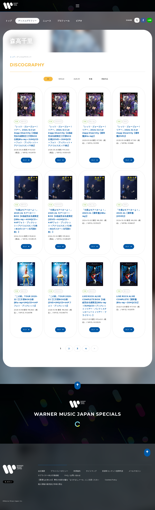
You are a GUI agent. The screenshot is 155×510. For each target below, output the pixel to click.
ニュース (47, 20)
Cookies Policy (111, 480)
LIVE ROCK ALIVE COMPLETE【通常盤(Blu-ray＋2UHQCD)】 (127, 299)
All (48, 79)
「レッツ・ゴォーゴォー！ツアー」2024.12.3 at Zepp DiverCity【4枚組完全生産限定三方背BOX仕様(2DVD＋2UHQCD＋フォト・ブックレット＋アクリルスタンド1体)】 (60, 136)
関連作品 (105, 79)
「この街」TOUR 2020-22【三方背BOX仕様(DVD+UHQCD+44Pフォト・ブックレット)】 (60, 301)
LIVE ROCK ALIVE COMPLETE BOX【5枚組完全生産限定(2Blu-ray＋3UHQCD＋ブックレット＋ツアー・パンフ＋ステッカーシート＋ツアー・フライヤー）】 (94, 305)
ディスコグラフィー (27, 20)
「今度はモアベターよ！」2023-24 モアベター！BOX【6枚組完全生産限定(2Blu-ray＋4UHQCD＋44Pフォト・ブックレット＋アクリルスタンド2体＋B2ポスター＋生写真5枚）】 (26, 221)
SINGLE (61, 79)
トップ (9, 20)
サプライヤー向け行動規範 (48, 475)
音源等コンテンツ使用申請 (112, 471)
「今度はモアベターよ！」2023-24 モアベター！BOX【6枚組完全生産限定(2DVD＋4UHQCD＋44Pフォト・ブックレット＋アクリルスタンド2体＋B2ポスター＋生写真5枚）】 (60, 221)
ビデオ (79, 20)
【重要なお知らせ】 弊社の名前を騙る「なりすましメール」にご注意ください (68, 480)
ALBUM (77, 79)
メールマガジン (135, 471)
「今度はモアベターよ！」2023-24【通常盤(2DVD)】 (128, 213)
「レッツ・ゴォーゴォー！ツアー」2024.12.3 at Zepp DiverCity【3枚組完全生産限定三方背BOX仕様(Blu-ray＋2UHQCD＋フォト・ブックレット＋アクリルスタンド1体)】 (26, 136)
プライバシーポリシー (59, 471)
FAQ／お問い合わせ (73, 475)
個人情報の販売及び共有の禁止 (50, 484)
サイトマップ (91, 471)
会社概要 (41, 471)
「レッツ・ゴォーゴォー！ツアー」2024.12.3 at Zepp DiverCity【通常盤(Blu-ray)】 (94, 131)
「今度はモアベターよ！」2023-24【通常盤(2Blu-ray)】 (94, 213)
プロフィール (63, 20)
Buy (27, 160)
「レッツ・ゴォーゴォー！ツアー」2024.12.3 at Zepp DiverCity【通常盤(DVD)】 (128, 131)
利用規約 (77, 471)
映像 (90, 79)
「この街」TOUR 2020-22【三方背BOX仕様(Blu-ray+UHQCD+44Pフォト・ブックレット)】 (26, 301)
